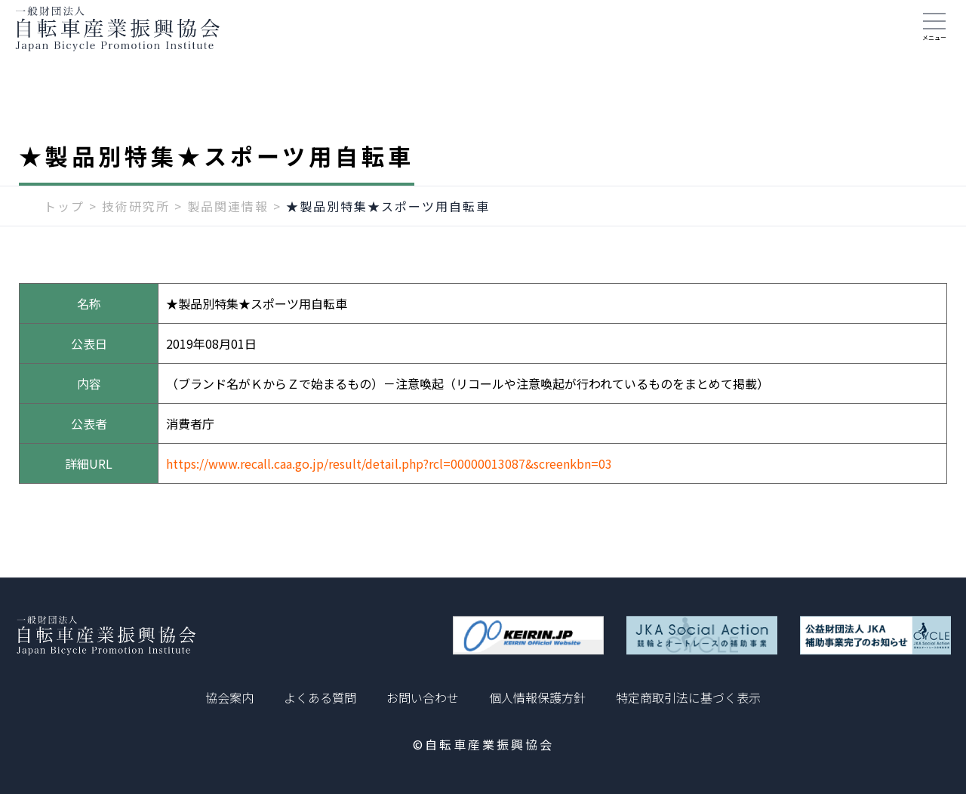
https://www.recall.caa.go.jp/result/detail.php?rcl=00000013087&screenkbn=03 (389, 481)
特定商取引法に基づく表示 (688, 697)
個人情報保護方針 (537, 697)
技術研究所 (136, 224)
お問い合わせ (422, 697)
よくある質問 (320, 697)
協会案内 (229, 697)
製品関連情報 (228, 224)
